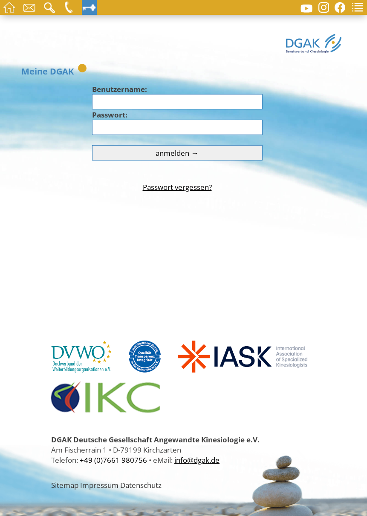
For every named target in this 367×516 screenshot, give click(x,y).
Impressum (99, 485)
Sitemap (64, 485)
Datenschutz (141, 485)
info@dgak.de (197, 460)
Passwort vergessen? (177, 187)
